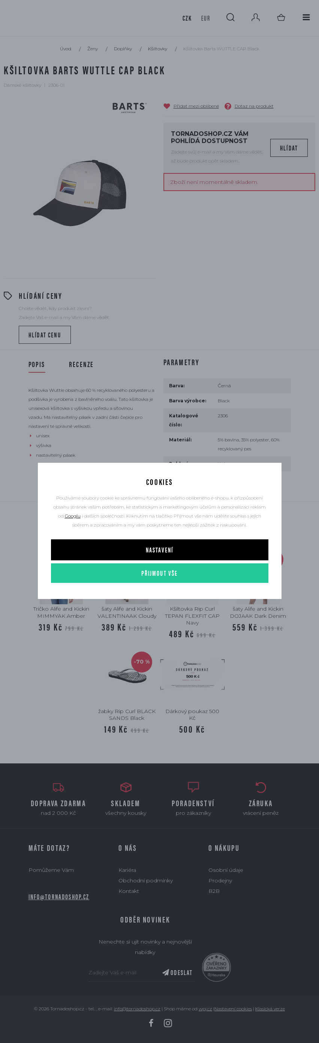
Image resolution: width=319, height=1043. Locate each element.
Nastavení (159, 549)
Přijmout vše (159, 573)
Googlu (73, 516)
